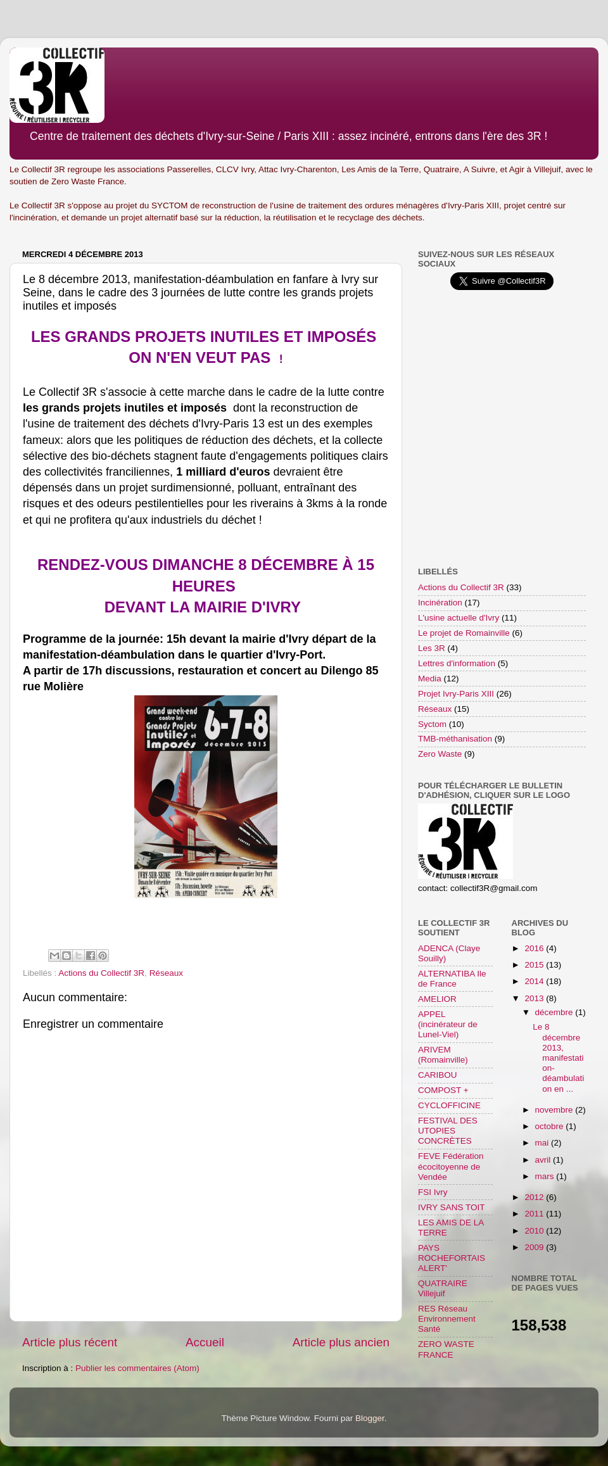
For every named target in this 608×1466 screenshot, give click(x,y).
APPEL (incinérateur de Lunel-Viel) (448, 1024)
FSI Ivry (433, 1192)
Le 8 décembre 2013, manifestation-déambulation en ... (558, 1057)
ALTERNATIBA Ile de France (452, 979)
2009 (535, 1247)
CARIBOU (437, 1075)
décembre (555, 1012)
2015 (535, 965)
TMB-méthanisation (455, 738)
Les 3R (431, 648)
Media (429, 678)
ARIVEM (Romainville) (443, 1055)
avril (544, 1160)
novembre (555, 1110)
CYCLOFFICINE (449, 1105)
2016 (535, 948)
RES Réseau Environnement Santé (447, 1319)
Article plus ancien (341, 1342)
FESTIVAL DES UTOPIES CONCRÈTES (448, 1131)
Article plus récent (69, 1342)
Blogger (369, 1418)
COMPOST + (443, 1090)
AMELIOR (437, 999)
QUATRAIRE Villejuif (442, 1288)
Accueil (205, 1342)
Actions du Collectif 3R (101, 973)
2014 (535, 981)
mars (546, 1176)
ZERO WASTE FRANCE (446, 1349)
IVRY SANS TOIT (451, 1207)
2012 (535, 1197)
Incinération (440, 602)
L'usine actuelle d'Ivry (458, 617)
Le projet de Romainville (464, 633)
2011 (535, 1213)
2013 (535, 998)
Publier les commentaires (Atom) (137, 1368)
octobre (550, 1126)
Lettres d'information (456, 663)
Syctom (432, 724)
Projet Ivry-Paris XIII (456, 693)
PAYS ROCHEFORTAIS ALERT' (451, 1258)
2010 (535, 1230)
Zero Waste (440, 754)
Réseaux (166, 973)
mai (543, 1142)
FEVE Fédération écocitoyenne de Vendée (451, 1166)
